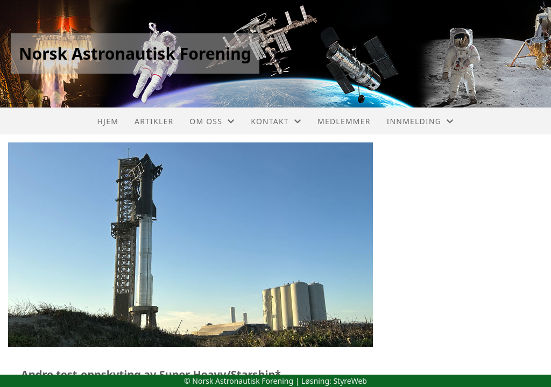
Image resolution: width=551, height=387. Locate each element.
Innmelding (420, 121)
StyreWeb (350, 381)
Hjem (107, 121)
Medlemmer (344, 121)
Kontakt (276, 121)
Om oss (212, 121)
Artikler (154, 121)
